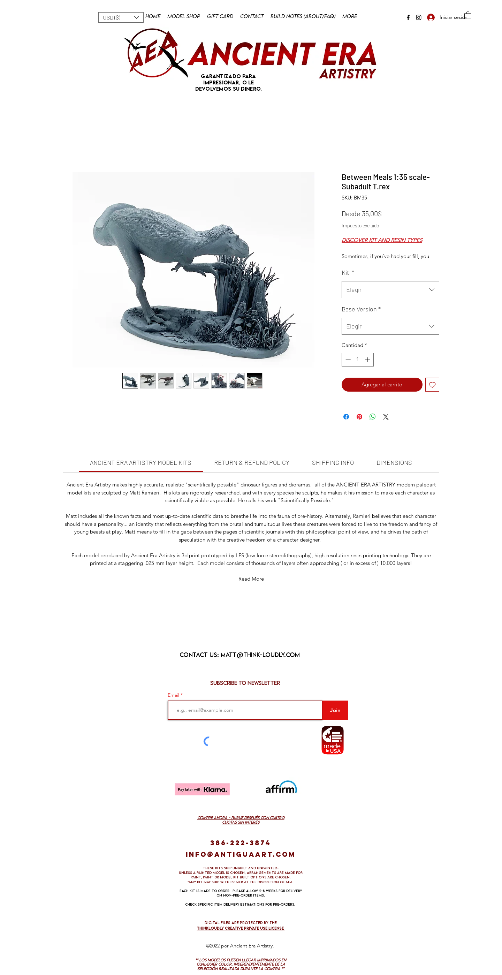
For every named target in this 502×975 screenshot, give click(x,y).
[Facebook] (408, 17)
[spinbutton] (358, 359)
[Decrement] (347, 359)
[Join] (335, 710)
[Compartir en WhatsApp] (372, 417)
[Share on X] (386, 417)
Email (174, 695)
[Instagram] (418, 17)
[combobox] (390, 289)
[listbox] (121, 17)
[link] (140, 462)
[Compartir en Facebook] (346, 417)
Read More (251, 578)
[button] (121, 17)
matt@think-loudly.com (260, 654)
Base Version (361, 309)
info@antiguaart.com (241, 854)
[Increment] (368, 359)
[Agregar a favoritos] (432, 385)
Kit (348, 272)
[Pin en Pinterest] (359, 417)
